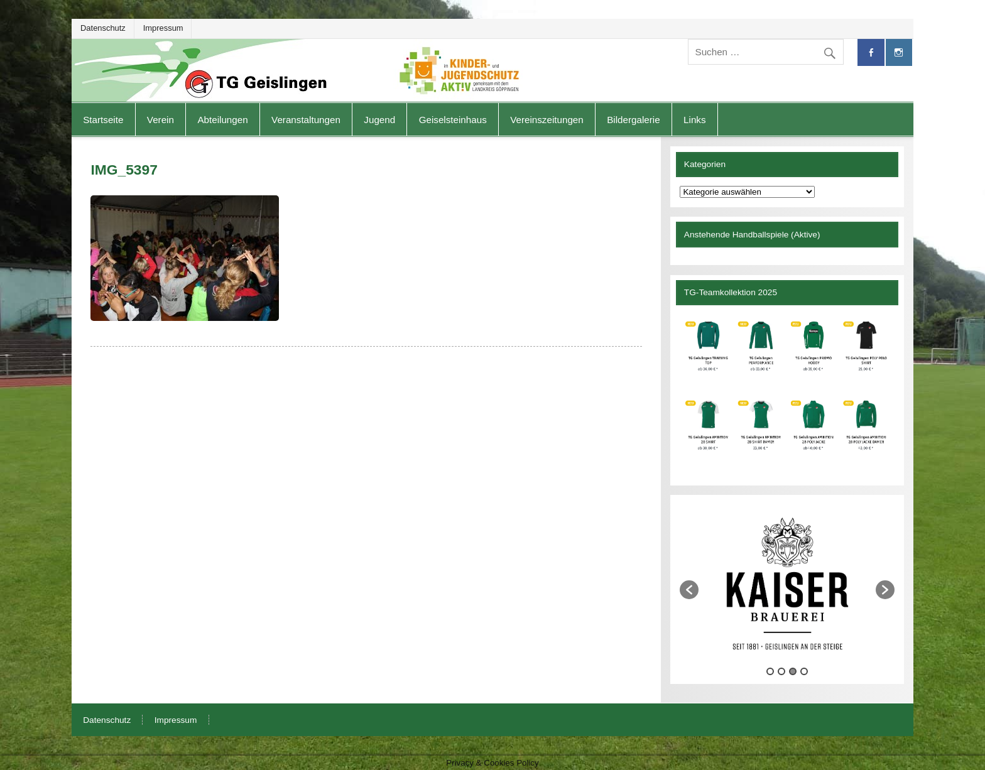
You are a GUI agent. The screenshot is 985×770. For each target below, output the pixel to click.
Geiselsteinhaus (453, 119)
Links (694, 119)
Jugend (379, 119)
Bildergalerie (633, 119)
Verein (160, 119)
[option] (787, 583)
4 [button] (804, 671)
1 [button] (770, 671)
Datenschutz (103, 28)
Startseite (103, 119)
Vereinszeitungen (547, 119)
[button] (689, 589)
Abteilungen (222, 119)
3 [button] (793, 671)
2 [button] (781, 671)
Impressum (163, 28)
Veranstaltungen (305, 119)
